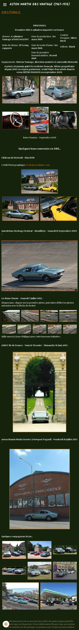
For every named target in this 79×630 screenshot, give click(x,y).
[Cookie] (6, 624)
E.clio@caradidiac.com (38, 165)
